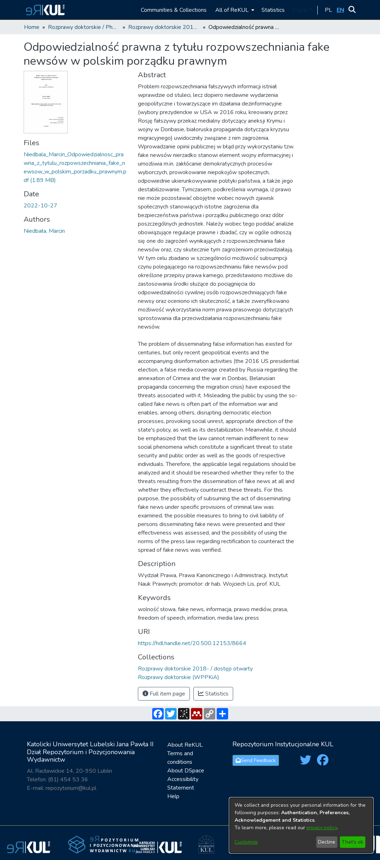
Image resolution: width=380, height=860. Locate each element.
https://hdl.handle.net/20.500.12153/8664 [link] (192, 643)
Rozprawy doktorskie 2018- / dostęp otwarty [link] (164, 27)
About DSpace (185, 771)
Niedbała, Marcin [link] (44, 231)
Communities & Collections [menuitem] (174, 10)
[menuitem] (234, 10)
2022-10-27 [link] (40, 206)
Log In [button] (300, 10)
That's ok (352, 842)
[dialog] (301, 825)
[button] (44, 10)
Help (173, 796)
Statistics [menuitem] (273, 10)
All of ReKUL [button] (232, 10)
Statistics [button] (213, 694)
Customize (246, 842)
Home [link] (31, 27)
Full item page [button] (164, 694)
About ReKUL (185, 745)
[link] (195, 669)
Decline (326, 842)
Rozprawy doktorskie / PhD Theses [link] (84, 27)
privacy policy (322, 827)
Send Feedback (256, 760)
